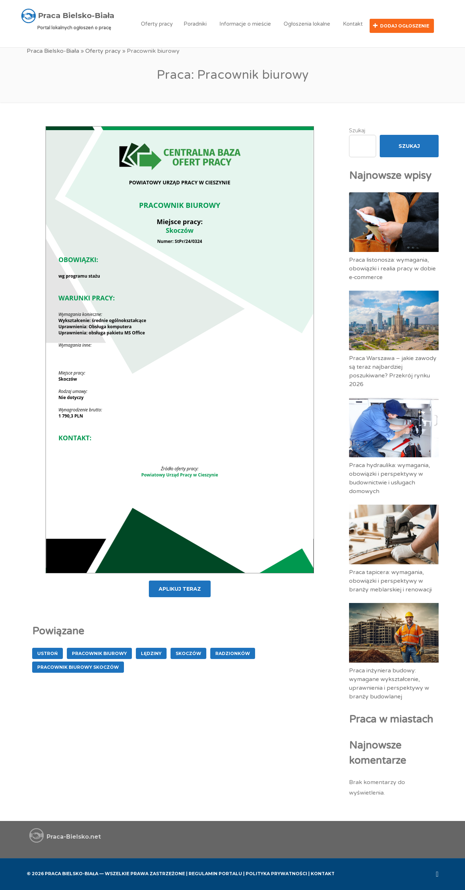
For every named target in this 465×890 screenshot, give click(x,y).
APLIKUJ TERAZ (180, 588)
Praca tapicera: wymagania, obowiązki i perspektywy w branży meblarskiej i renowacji (390, 580)
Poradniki (195, 24)
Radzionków (232, 652)
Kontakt (353, 24)
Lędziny (151, 652)
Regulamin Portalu (215, 873)
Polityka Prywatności (276, 873)
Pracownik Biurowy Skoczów (78, 666)
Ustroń (47, 652)
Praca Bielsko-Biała (53, 50)
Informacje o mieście (245, 24)
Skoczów (188, 652)
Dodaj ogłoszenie (404, 26)
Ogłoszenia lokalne (307, 24)
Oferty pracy (157, 24)
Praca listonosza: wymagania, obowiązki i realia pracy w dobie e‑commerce (392, 267)
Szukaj (357, 129)
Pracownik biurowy (99, 652)
